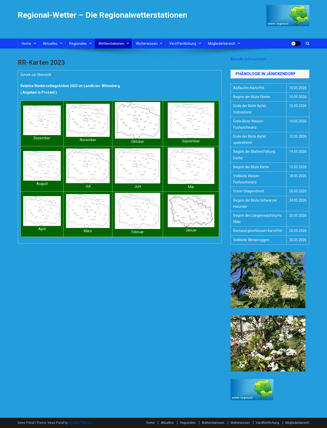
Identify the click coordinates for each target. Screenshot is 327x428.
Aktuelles (50, 44)
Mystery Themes (80, 423)
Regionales (78, 44)
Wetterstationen (111, 44)
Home (26, 44)
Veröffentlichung (182, 44)
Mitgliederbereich (221, 44)
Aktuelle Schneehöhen (248, 59)
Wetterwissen (147, 44)
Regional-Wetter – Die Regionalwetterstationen (102, 15)
